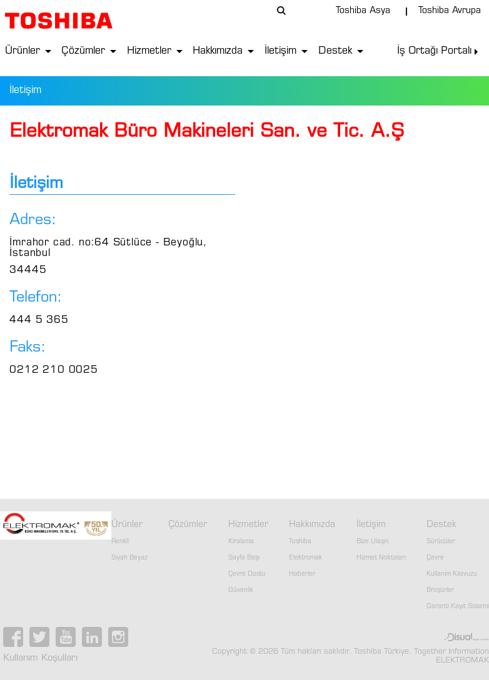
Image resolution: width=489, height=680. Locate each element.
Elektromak (305, 558)
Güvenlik (240, 591)
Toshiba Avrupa (449, 11)
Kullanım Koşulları (40, 658)
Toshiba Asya (363, 11)
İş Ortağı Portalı (434, 51)
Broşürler (440, 591)
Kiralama (241, 542)
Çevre (435, 558)
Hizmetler (149, 51)
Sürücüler (440, 542)
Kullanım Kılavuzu (451, 574)
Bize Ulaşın (372, 542)
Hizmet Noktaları (381, 558)
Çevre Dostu (247, 574)
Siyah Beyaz (129, 558)
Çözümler (83, 51)
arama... (281, 10)
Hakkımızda (218, 51)
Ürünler (22, 51)
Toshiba (300, 542)
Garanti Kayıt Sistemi (457, 607)
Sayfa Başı (244, 558)
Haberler (302, 574)
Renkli (120, 542)
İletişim (280, 51)
